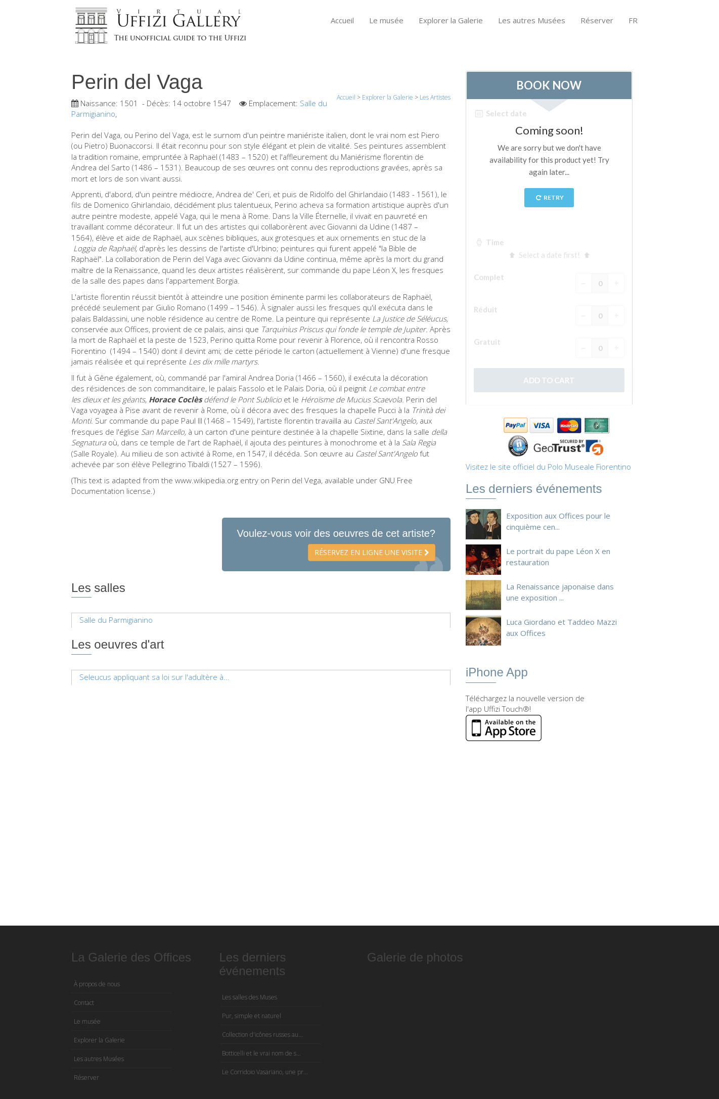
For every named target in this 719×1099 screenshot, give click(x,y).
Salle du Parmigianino (116, 620)
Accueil (342, 20)
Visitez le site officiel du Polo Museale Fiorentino (548, 467)
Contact (84, 1002)
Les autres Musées (531, 20)
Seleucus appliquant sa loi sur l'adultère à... (154, 677)
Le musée (386, 20)
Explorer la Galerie (451, 20)
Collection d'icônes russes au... (262, 1034)
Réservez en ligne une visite (371, 552)
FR (633, 20)
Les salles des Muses (249, 997)
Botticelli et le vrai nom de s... (261, 1053)
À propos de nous (97, 984)
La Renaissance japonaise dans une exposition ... (560, 591)
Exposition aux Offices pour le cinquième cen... (558, 521)
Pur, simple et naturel (251, 1016)
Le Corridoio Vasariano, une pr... (265, 1072)
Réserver (596, 20)
